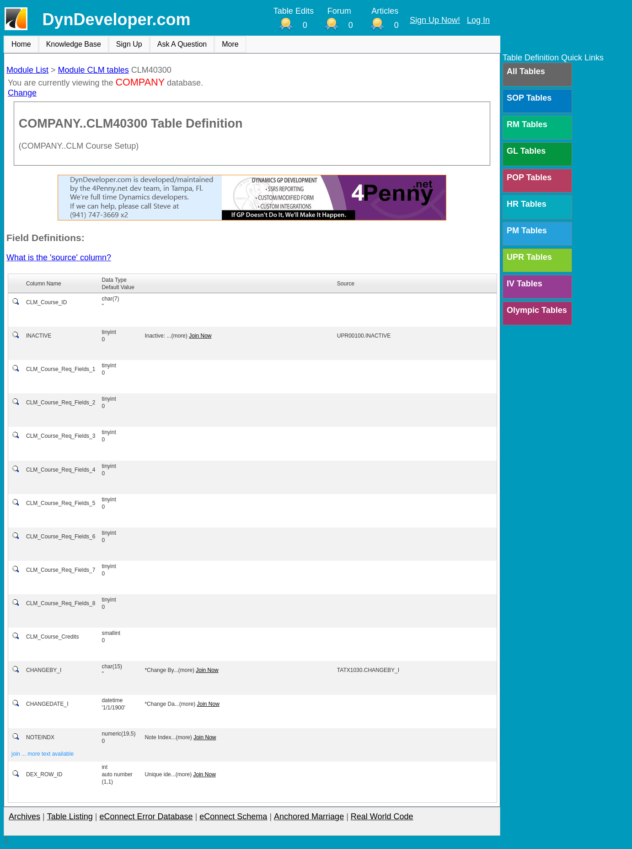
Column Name (43, 283)
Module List (27, 70)
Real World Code (382, 816)
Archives (24, 816)
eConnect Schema (233, 816)
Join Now (200, 336)
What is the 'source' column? (58, 257)
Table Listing (70, 816)
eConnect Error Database (146, 816)
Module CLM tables (93, 70)
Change (22, 92)
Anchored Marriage (309, 816)
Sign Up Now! (435, 20)
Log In (478, 20)
